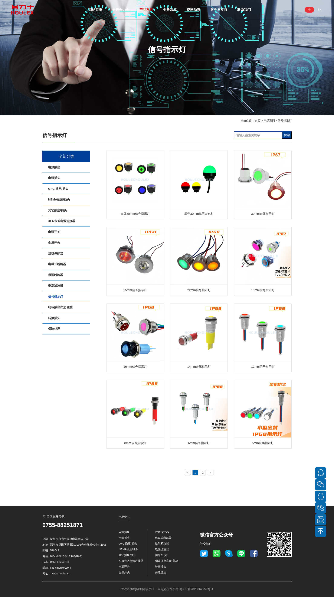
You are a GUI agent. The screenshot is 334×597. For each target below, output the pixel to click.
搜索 (287, 135)
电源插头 (54, 178)
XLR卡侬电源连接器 (61, 221)
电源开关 (54, 232)
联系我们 (244, 10)
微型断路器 (55, 275)
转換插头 (54, 318)
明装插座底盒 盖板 (60, 307)
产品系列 (146, 10)
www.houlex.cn (61, 573)
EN (320, 9)
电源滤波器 (55, 285)
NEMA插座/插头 (59, 199)
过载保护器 (55, 253)
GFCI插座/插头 (58, 188)
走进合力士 (120, 10)
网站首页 (95, 10)
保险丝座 (54, 328)
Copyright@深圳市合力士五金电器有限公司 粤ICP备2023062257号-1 (167, 589)
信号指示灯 (285, 120)
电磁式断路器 (57, 264)
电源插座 (54, 167)
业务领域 (170, 10)
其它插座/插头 (57, 210)
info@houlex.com (60, 567)
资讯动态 (193, 10)
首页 (258, 120)
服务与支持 (218, 10)
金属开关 (54, 242)
